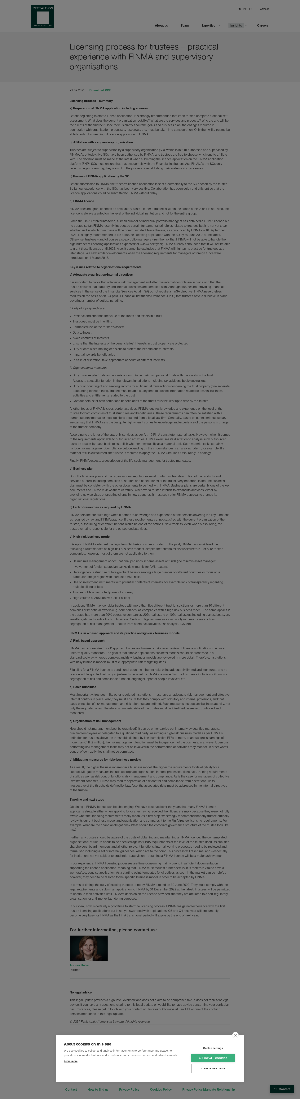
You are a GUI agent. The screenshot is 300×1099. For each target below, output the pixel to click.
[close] (235, 1035)
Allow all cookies (213, 1058)
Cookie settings (213, 1048)
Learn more (70, 1060)
